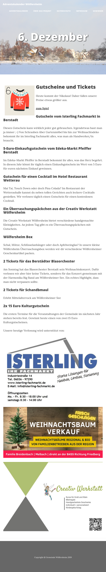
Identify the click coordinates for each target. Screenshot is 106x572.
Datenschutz (64, 11)
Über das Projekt (42, 11)
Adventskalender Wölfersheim (22, 4)
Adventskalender (18, 11)
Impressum (82, 11)
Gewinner (98, 11)
